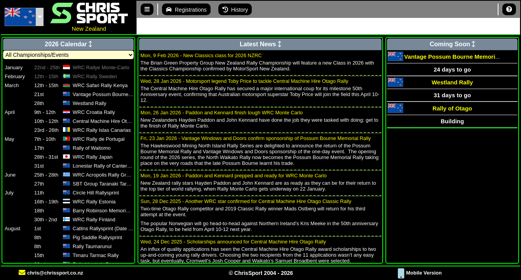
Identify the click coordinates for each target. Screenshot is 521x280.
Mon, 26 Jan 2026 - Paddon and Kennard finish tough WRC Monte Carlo (222, 113)
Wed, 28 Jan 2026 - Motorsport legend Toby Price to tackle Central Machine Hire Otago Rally (244, 81)
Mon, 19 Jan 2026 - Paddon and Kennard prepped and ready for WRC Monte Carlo (234, 175)
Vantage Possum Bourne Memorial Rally (460, 56)
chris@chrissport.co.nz (51, 273)
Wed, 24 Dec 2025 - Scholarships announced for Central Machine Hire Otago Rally (233, 242)
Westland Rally (452, 82)
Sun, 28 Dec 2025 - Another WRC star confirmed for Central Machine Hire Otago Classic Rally (246, 201)
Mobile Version (420, 273)
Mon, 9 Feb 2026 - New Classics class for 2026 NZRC (201, 55)
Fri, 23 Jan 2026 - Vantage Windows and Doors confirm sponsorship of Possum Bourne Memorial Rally (256, 138)
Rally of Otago (452, 108)
